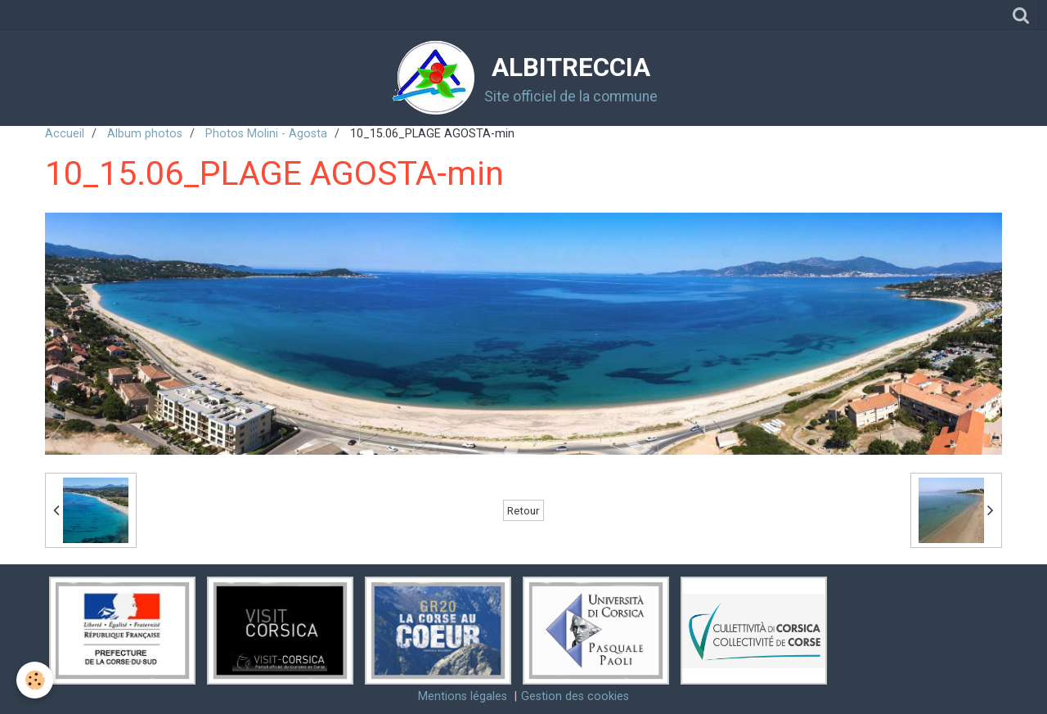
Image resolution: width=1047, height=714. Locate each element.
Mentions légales (462, 696)
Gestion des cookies (575, 696)
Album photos (144, 134)
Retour (523, 510)
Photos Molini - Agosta (266, 134)
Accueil (64, 134)
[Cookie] (34, 680)
